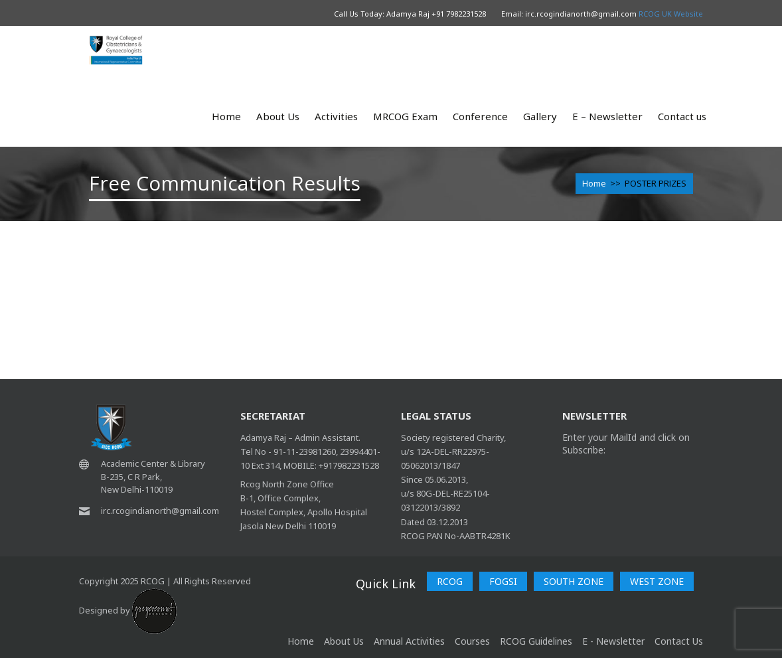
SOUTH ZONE (573, 581)
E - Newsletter (613, 641)
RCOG (450, 581)
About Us (277, 116)
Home (226, 116)
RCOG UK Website (671, 14)
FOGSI (503, 581)
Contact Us (679, 641)
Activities (336, 116)
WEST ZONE (657, 581)
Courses (472, 641)
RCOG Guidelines (536, 641)
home (300, 641)
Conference (480, 116)
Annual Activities (409, 641)
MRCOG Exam (405, 116)
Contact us (682, 116)
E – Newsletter (607, 116)
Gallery (540, 116)
